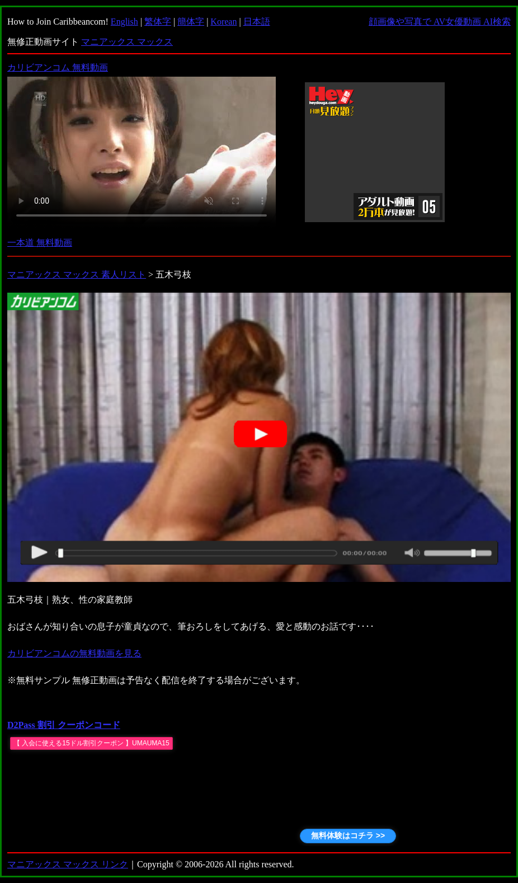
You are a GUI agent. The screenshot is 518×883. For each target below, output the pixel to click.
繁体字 (157, 21)
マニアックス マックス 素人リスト (76, 274)
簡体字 (190, 21)
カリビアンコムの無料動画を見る (74, 653)
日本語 (256, 21)
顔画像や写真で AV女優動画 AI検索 (440, 21)
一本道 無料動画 (39, 242)
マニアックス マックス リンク (67, 864)
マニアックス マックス (127, 41)
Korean (223, 21)
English (124, 21)
